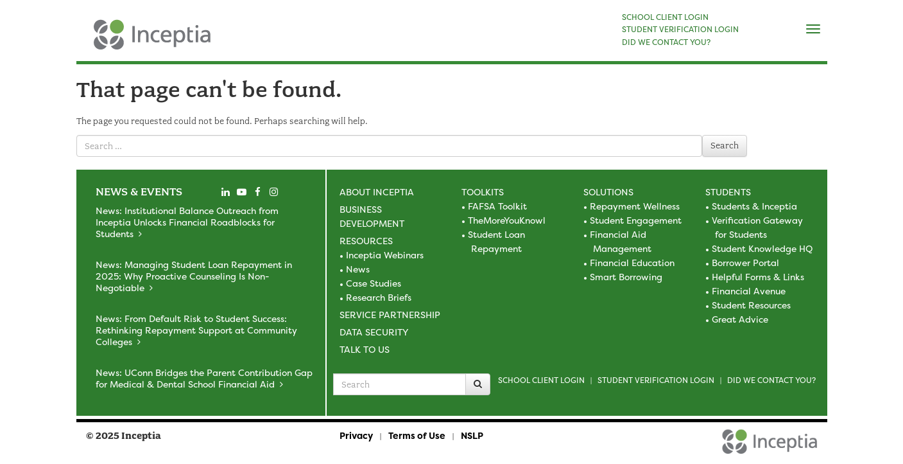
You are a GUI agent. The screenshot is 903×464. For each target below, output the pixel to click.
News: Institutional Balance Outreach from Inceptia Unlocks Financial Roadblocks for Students (187, 222)
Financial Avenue (749, 291)
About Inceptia (377, 192)
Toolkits (482, 192)
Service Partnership (390, 314)
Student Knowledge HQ (762, 248)
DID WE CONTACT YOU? (666, 42)
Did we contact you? (771, 380)
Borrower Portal (745, 262)
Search (724, 145)
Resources (366, 241)
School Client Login (541, 380)
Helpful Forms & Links (758, 277)
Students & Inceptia (754, 206)
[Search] (477, 384)
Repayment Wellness (635, 206)
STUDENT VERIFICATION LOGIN (680, 29)
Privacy (356, 435)
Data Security (374, 332)
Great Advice (740, 319)
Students (728, 192)
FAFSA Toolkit (497, 206)
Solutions (608, 192)
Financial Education (632, 262)
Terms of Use (416, 435)
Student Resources (751, 305)
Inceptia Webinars (385, 255)
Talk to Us (365, 349)
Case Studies (373, 283)
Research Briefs (378, 297)
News (358, 269)
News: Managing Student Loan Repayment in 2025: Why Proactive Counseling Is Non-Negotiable (194, 276)
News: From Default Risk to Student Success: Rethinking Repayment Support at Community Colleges (196, 330)
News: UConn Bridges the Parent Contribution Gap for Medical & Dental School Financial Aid (204, 378)
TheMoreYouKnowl (507, 220)
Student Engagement (636, 220)
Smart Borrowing (626, 277)
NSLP (472, 435)
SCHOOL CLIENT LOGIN (665, 17)
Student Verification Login (656, 380)
